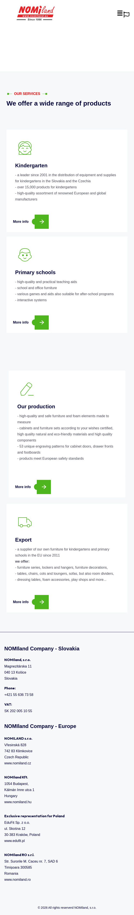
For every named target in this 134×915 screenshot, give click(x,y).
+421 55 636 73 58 (18, 695)
